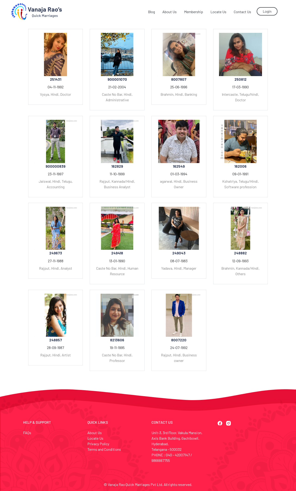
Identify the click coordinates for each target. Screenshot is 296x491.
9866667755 (160, 460)
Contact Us (242, 11)
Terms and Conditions (104, 449)
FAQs (27, 432)
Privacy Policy (98, 444)
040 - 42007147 (178, 455)
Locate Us (218, 11)
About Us (169, 11)
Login (267, 11)
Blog (151, 11)
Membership (193, 11)
